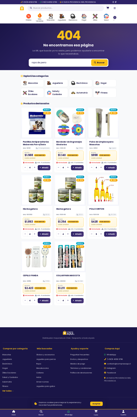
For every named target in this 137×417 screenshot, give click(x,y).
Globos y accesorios (45, 354)
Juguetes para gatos (45, 386)
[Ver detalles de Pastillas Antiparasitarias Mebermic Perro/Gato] (36, 123)
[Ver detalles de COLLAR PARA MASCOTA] (70, 256)
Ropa (38, 363)
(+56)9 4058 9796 (29, 2)
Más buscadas (44, 348)
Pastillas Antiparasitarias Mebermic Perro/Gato (36, 143)
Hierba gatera (30, 209)
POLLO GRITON (96, 209)
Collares (40, 372)
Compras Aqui (112, 348)
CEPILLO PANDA (30, 275)
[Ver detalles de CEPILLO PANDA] (36, 256)
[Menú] (115, 8)
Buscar (99, 62)
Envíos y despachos (79, 359)
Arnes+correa (42, 381)
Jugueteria (55, 83)
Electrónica (79, 83)
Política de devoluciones (81, 372)
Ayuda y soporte (79, 348)
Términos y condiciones (80, 368)
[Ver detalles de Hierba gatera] (36, 190)
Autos (38, 377)
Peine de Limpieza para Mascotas (101, 143)
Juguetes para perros (46, 359)
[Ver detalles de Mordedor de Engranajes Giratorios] (70, 123)
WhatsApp (110, 354)
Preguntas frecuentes (79, 354)
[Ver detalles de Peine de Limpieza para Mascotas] (103, 123)
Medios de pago (77, 363)
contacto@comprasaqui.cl (117, 363)
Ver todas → (8, 391)
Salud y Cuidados (54, 93)
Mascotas (30, 83)
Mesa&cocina (42, 368)
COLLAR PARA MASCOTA (68, 275)
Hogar (101, 83)
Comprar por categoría (15, 348)
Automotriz (79, 93)
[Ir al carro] (108, 8)
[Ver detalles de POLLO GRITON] (103, 190)
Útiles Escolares (30, 93)
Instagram (110, 368)
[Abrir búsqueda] (66, 8)
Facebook (110, 372)
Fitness (101, 93)
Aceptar (96, 403)
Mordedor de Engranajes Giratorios (69, 143)
